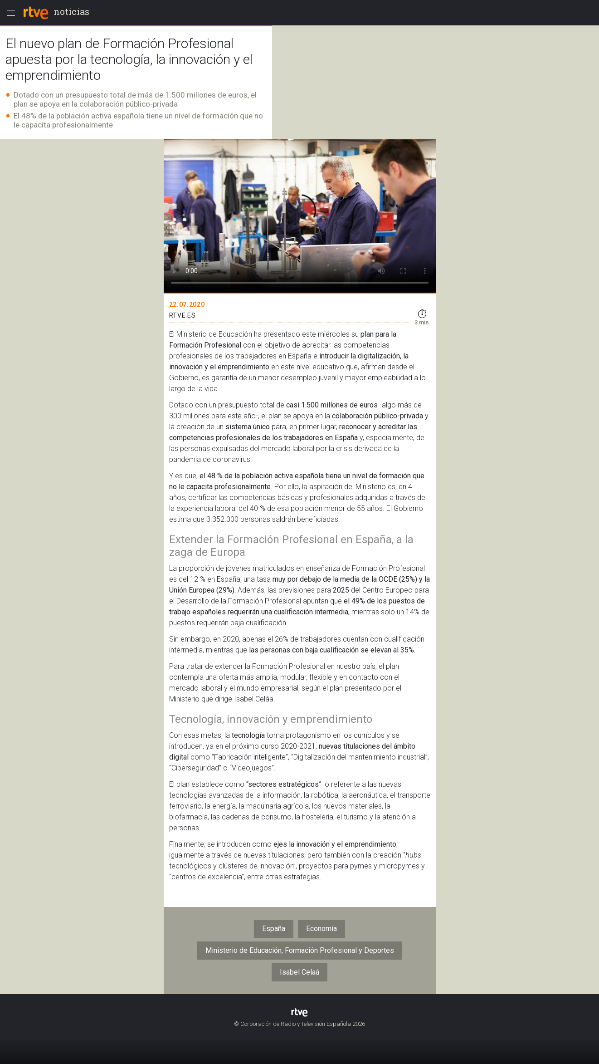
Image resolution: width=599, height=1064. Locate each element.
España (273, 928)
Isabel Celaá (299, 972)
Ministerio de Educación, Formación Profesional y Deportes (299, 950)
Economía (321, 928)
